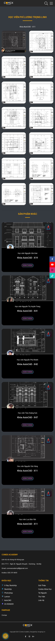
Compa (4, 615)
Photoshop (8, 593)
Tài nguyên (42, 593)
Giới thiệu (42, 585)
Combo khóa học (45, 589)
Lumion (7, 597)
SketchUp (8, 589)
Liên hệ (41, 600)
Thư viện (41, 597)
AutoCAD (7, 600)
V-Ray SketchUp (10, 585)
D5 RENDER (9, 604)
